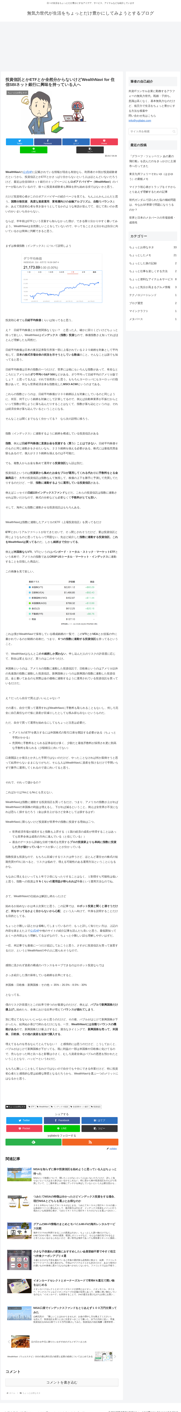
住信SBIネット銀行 (80, 1099)
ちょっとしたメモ (153, 255)
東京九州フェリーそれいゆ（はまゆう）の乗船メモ (151, 176)
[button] (109, 141)
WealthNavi (42, 1099)
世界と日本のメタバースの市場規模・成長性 (152, 220)
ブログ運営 (153, 303)
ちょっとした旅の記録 (153, 263)
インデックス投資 (59, 1099)
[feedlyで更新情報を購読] (33, 1134)
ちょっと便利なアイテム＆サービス (153, 279)
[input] (153, 131)
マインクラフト (153, 311)
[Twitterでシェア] (15, 141)
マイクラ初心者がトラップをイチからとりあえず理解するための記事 (152, 189)
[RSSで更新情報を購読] (90, 1134)
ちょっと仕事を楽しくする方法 (153, 271)
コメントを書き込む (62, 1378)
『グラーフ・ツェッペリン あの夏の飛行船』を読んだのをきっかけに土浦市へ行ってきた (152, 161)
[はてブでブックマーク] (52, 141)
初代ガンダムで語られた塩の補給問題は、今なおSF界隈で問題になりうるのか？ (152, 204)
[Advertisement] (90, 46)
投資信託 (96, 1099)
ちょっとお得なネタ (15, 1099)
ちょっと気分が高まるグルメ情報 (153, 287)
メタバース (153, 319)
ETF (31, 1099)
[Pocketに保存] (71, 141)
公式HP (27, 163)
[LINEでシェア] (90, 141)
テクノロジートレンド (153, 295)
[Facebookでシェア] (34, 141)
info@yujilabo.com (140, 120)
